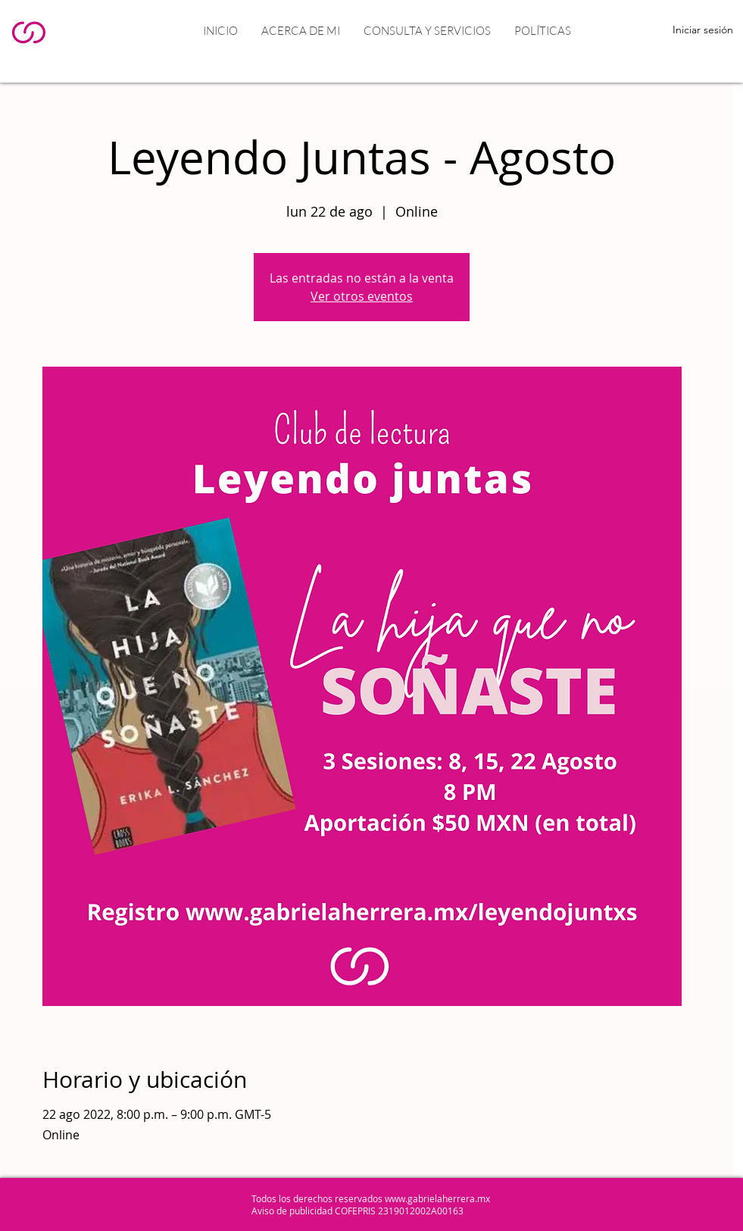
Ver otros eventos (362, 296)
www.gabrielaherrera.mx (437, 1198)
